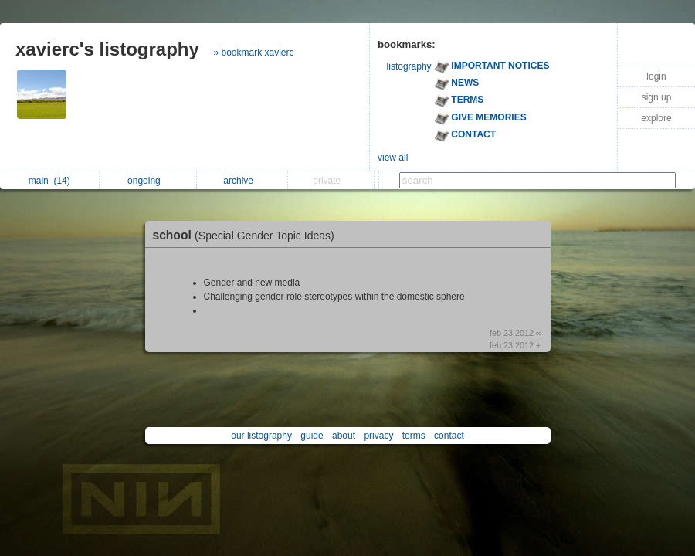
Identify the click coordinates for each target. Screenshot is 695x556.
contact (449, 435)
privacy (378, 435)
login (656, 76)
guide (311, 435)
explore (656, 118)
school (247, 235)
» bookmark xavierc (254, 52)
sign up (657, 97)
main (49, 180)
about (343, 435)
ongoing (147, 180)
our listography (261, 435)
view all (393, 157)
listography (409, 66)
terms (413, 435)
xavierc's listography (107, 49)
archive (242, 180)
